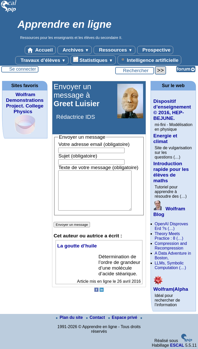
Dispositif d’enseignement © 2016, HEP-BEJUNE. (172, 109)
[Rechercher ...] (134, 70)
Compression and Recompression (171, 245)
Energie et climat (165, 138)
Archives (74, 50)
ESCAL (177, 345)
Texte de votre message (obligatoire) (98, 167)
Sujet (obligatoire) (77, 156)
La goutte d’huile (77, 253)
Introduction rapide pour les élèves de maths (171, 172)
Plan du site (70, 317)
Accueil (40, 50)
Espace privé (123, 317)
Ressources (114, 50)
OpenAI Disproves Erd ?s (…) (171, 226)
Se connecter (22, 69)
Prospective (155, 50)
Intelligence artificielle (149, 60)
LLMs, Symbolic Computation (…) (170, 265)
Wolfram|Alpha (170, 286)
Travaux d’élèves (41, 60)
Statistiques (93, 60)
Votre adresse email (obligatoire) (93, 144)
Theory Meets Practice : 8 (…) (169, 235)
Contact (96, 317)
